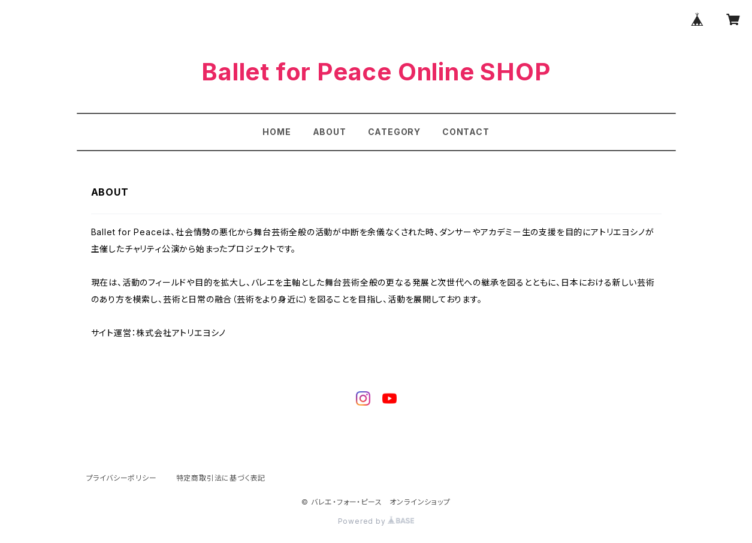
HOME (276, 132)
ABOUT (329, 132)
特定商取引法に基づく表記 (221, 477)
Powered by (376, 521)
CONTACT (466, 132)
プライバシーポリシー (121, 477)
